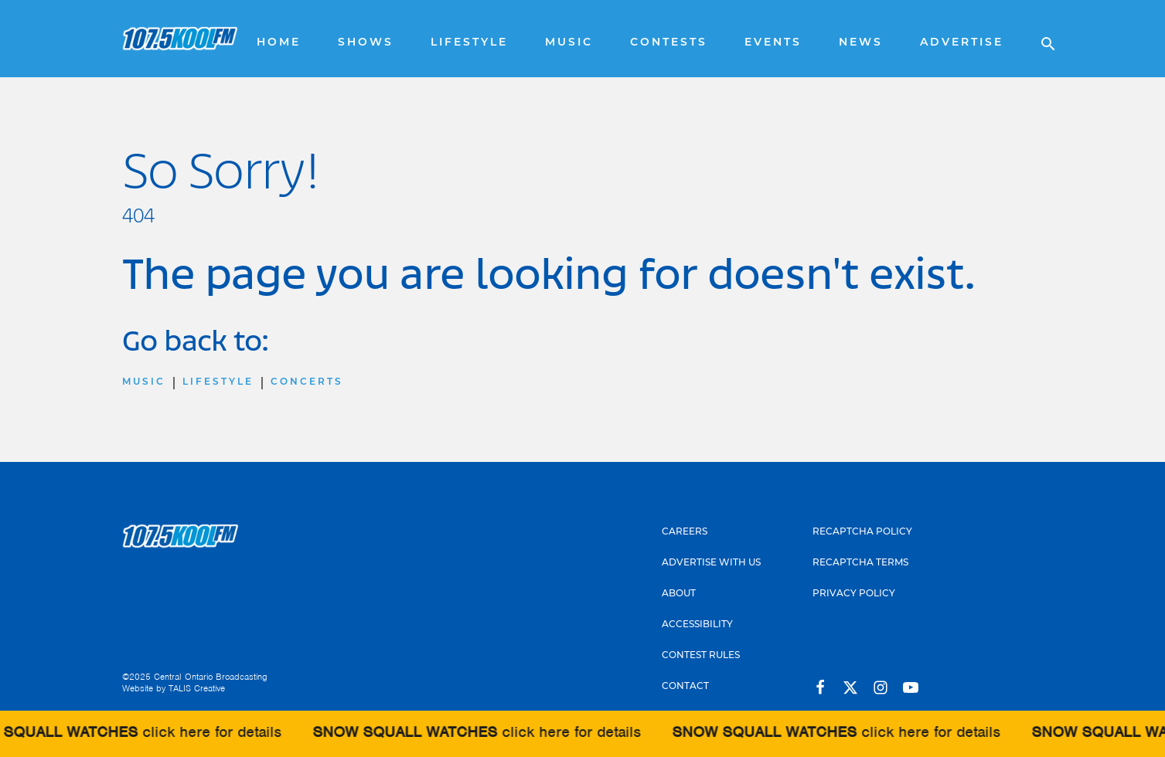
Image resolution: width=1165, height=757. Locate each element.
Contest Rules (701, 655)
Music (569, 43)
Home (279, 43)
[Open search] (1040, 38)
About (679, 594)
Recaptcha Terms (860, 563)
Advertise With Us (711, 563)
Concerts (307, 382)
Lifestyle (469, 43)
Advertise (961, 43)
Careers (684, 532)
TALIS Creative (197, 688)
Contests (668, 43)
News (861, 43)
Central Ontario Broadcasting (210, 676)
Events (773, 43)
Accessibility (697, 625)
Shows (365, 43)
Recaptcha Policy (862, 532)
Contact (685, 686)
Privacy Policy (853, 594)
